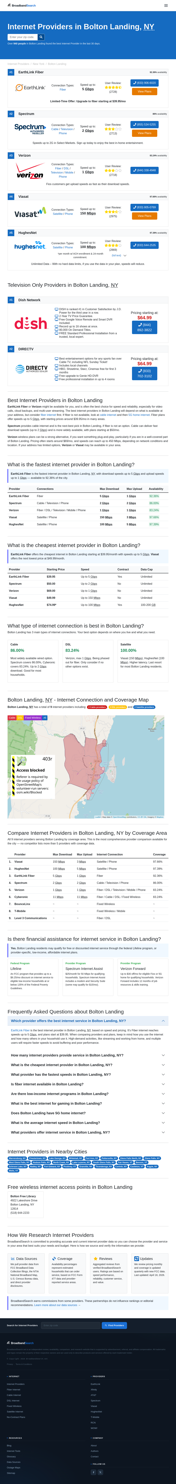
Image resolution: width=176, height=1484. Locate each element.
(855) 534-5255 (144, 124)
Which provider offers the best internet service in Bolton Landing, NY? (68, 1021)
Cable (55, 129)
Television (67, 129)
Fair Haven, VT (125, 1162)
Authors (94, 1451)
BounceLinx (22, 904)
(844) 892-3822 (144, 327)
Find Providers (114, 1325)
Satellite (58, 213)
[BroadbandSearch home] (22, 5)
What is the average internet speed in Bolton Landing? (55, 1123)
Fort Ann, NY (92, 1158)
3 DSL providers (118, 707)
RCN (93, 1422)
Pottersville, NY (109, 1158)
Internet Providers (16, 1384)
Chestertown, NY (37, 1158)
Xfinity (94, 1389)
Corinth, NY (121, 1166)
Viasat (13, 517)
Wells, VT (13, 1171)
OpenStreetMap (119, 817)
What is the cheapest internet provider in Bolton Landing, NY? (61, 1065)
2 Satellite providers (144, 707)
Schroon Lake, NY (18, 1166)
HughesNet (16, 524)
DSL (66, 168)
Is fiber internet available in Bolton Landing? (47, 1084)
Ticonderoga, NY (104, 1166)
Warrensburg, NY (17, 1158)
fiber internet (48, 414)
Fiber (63, 89)
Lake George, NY (57, 1158)
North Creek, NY (61, 1162)
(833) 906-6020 (144, 82)
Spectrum (15, 503)
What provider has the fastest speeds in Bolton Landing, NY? (61, 1074)
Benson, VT (141, 1162)
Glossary (11, 1456)
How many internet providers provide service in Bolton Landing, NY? (67, 1055)
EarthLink (95, 1384)
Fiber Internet (13, 1389)
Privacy (10, 1364)
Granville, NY (85, 1166)
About (94, 1445)
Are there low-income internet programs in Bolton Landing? (60, 1094)
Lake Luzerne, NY (81, 1162)
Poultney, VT (70, 1166)
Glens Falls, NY (152, 1158)
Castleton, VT (137, 1166)
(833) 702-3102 (144, 373)
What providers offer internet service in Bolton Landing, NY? (60, 1132)
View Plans (144, 91)
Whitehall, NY (75, 1158)
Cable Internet (14, 1395)
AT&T (93, 1395)
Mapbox (160, 817)
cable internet (108, 414)
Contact (94, 1456)
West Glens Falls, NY (19, 1162)
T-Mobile (20, 911)
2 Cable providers (97, 707)
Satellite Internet (15, 1411)
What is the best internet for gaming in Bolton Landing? (56, 1103)
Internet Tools (13, 1451)
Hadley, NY (35, 1166)
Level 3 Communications (30, 918)
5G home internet (139, 414)
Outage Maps (13, 1467)
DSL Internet (13, 1400)
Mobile (69, 172)
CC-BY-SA (142, 817)
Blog (9, 1445)
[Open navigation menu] (166, 5)
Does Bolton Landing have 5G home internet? (48, 1113)
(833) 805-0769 (144, 207)
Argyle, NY (152, 1166)
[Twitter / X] (100, 1472)
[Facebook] (93, 1472)
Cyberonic (21, 897)
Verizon (14, 510)
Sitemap (11, 1473)
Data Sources (13, 1462)
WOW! (94, 1428)
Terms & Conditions (24, 1364)
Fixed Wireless (33, 717)
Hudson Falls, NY (41, 1162)
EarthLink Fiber (19, 496)
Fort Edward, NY (52, 1166)
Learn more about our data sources (55, 1305)
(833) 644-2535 (144, 245)
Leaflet (98, 817)
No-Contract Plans (16, 1417)
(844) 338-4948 (144, 170)
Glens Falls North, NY (130, 1158)
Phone (63, 133)
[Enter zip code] (70, 1325)
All (44, 717)
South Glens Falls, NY (104, 1162)
